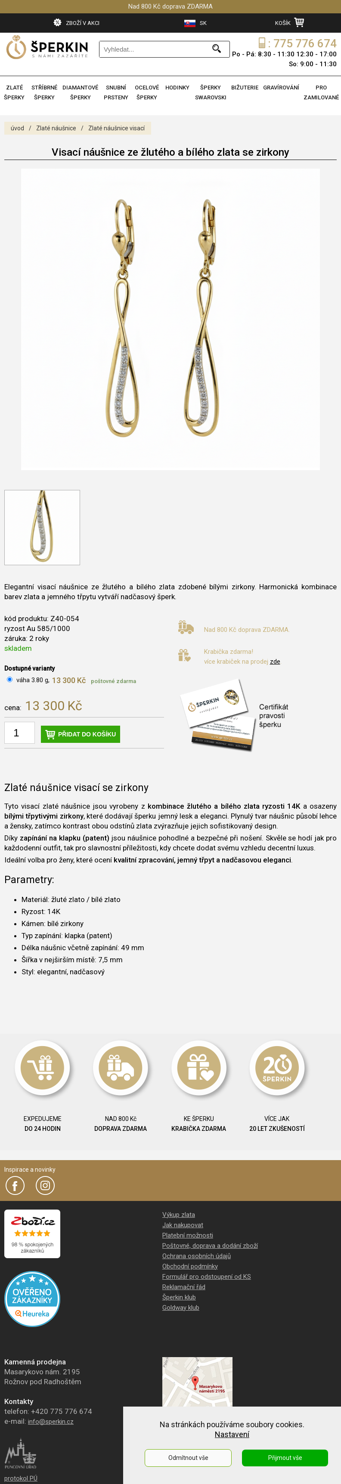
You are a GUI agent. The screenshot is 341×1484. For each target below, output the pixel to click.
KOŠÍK (289, 22)
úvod (17, 128)
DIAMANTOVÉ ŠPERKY (80, 92)
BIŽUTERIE (244, 87)
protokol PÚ (20, 1478)
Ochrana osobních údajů (196, 1256)
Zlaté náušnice (56, 128)
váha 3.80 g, (33, 680)
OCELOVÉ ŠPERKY (147, 92)
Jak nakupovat (182, 1225)
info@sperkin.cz (51, 1422)
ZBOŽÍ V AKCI (76, 22)
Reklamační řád (183, 1287)
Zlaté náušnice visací (116, 128)
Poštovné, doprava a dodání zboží (210, 1246)
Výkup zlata (178, 1215)
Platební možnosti (187, 1235)
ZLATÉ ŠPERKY (14, 92)
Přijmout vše (285, 1457)
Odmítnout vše (188, 1457)
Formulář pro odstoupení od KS (206, 1277)
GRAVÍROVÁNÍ (281, 87)
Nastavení (232, 1434)
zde (275, 661)
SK (195, 23)
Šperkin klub (179, 1297)
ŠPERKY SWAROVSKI (210, 92)
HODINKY (177, 87)
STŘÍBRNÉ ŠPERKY (44, 92)
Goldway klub (180, 1308)
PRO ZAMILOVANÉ (321, 92)
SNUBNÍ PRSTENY (116, 92)
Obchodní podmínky (190, 1266)
